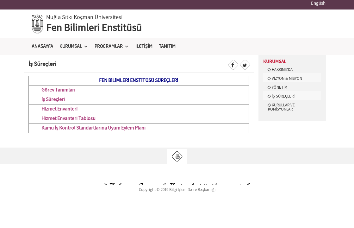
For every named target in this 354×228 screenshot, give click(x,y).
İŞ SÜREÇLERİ (283, 96)
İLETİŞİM (143, 46)
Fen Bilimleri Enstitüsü (94, 28)
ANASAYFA (42, 46)
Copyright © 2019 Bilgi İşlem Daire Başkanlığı (177, 190)
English (318, 3)
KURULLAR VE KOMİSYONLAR (281, 107)
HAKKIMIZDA (282, 69)
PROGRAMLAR (109, 46)
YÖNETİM (279, 87)
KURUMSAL (70, 46)
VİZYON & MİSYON (287, 78)
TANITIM (167, 46)
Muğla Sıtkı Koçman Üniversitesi (84, 17)
